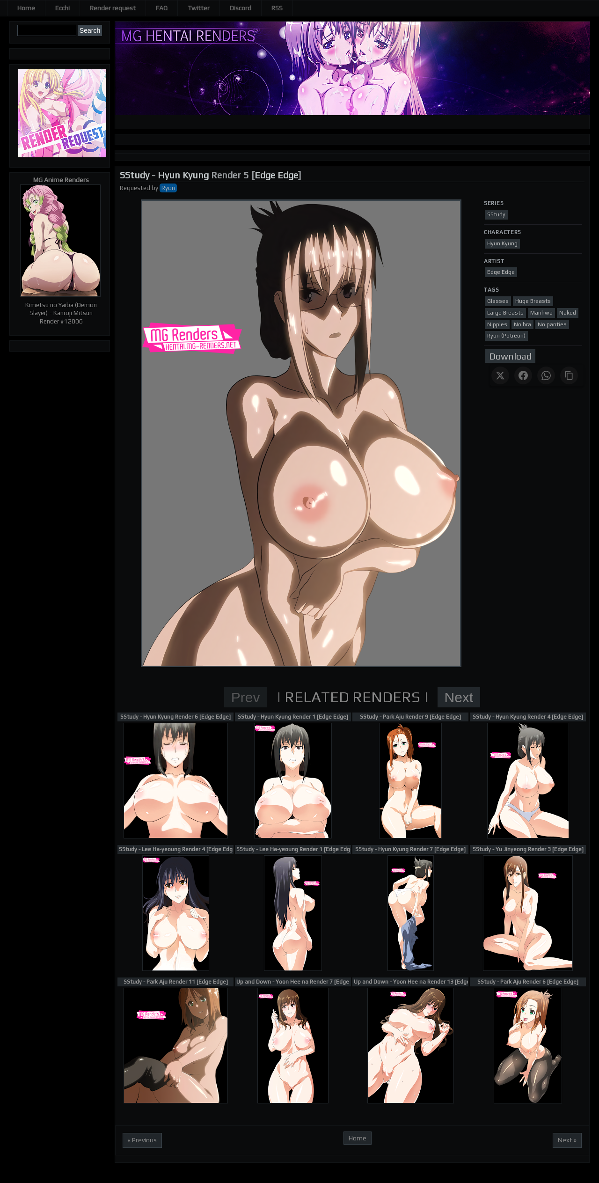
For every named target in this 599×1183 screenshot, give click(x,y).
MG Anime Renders (61, 180)
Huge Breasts (533, 301)
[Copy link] (569, 375)
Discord (240, 8)
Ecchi (62, 8)
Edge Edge (276, 174)
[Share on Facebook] (523, 375)
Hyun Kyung (183, 174)
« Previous (142, 1140)
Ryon (168, 187)
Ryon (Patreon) (506, 335)
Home (26, 8)
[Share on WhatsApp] (546, 375)
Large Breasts (505, 312)
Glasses (498, 301)
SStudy (134, 174)
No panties (552, 324)
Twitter (199, 8)
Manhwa (541, 312)
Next (459, 697)
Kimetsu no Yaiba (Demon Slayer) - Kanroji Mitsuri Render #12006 (61, 313)
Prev (245, 697)
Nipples (497, 324)
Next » (567, 1140)
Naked (567, 312)
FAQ (162, 8)
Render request (113, 8)
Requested (135, 187)
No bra (522, 324)
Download (510, 356)
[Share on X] (500, 375)
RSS (277, 8)
